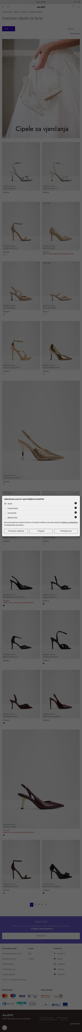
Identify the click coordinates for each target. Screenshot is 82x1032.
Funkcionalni (13, 508)
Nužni (10, 504)
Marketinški (12, 518)
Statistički (12, 513)
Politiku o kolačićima (69, 522)
